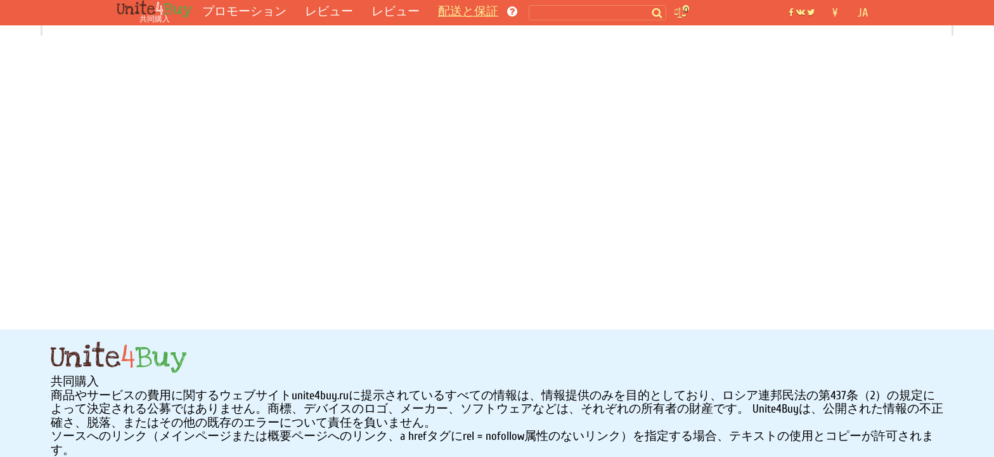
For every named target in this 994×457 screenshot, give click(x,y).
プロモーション (244, 11)
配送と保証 (468, 11)
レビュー (329, 11)
